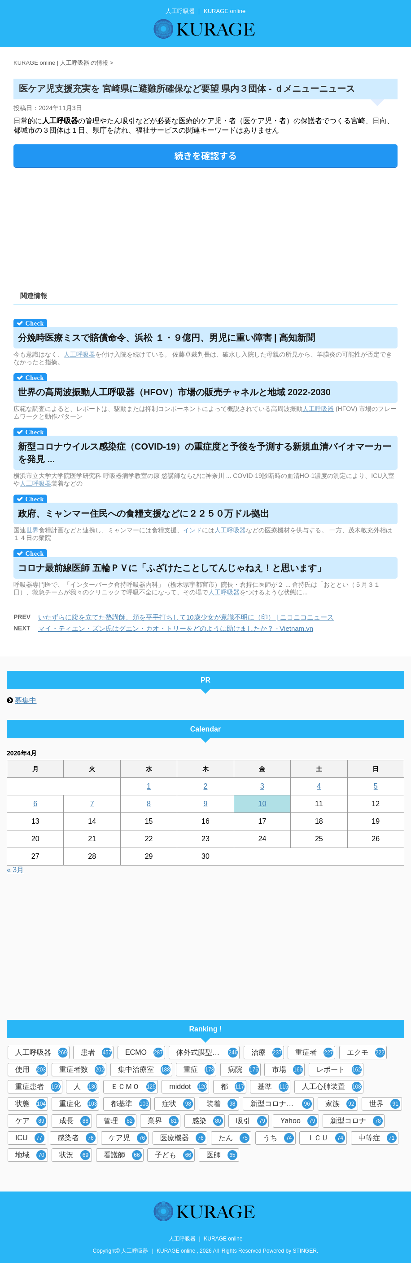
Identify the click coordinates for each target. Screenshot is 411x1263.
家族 (340, 1104)
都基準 (130, 1104)
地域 (30, 1155)
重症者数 (82, 1070)
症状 (177, 1104)
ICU (29, 1138)
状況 (74, 1155)
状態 (30, 1104)
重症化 (78, 1104)
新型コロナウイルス (282, 1104)
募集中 (25, 700)
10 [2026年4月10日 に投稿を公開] (262, 804)
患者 (96, 1053)
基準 (273, 1087)
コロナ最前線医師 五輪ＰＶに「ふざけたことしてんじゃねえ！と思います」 (172, 568)
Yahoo (298, 1121)
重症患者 (38, 1087)
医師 (221, 1155)
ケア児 (128, 1138)
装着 (221, 1104)
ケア (30, 1121)
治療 (266, 1053)
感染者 (76, 1138)
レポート (339, 1070)
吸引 (251, 1121)
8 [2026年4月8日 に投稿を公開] (149, 804)
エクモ (366, 1053)
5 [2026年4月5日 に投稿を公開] (376, 786)
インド (192, 530)
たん (234, 1138)
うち (278, 1138)
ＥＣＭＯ (133, 1087)
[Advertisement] (205, 226)
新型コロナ (356, 1121)
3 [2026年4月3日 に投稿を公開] (262, 786)
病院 (243, 1070)
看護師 (123, 1155)
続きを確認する (205, 155)
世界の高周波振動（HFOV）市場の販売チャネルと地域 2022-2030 (174, 392)
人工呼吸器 (79, 354)
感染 (207, 1121)
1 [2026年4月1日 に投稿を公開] (149, 786)
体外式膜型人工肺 (207, 1053)
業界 (163, 1121)
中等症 (378, 1138)
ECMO (144, 1053)
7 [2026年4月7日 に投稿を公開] (92, 804)
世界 (32, 530)
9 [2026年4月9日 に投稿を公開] (206, 804)
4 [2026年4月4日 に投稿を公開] (319, 786)
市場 (287, 1070)
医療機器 (183, 1138)
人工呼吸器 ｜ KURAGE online (206, 1239)
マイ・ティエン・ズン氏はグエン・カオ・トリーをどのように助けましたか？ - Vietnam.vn (175, 628)
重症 (199, 1070)
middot (188, 1087)
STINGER (305, 1251)
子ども (174, 1155)
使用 (30, 1070)
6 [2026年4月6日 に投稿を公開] (35, 804)
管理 (119, 1121)
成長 (74, 1121)
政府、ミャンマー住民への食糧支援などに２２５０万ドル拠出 (143, 513)
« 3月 (15, 870)
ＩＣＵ (326, 1138)
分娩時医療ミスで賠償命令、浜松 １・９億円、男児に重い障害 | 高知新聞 (166, 338)
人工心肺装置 (332, 1087)
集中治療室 (144, 1070)
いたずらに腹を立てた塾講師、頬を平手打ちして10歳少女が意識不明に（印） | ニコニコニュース (186, 617)
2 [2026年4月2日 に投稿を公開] (206, 786)
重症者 (314, 1053)
